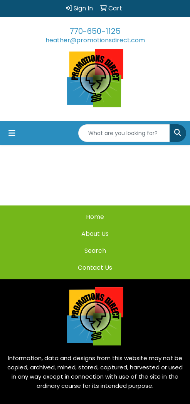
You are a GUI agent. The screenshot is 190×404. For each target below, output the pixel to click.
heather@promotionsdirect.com (95, 40)
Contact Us (95, 267)
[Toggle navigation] (12, 133)
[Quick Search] (124, 133)
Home (95, 216)
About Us (95, 233)
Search (95, 250)
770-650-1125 (95, 31)
